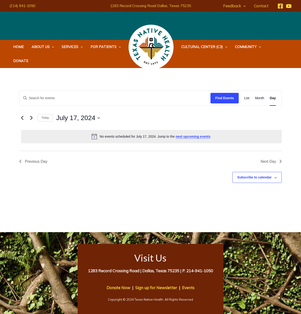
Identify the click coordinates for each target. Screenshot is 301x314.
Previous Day (33, 147)
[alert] (151, 122)
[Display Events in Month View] (259, 84)
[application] (244, 6)
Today (45, 103)
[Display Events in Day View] (273, 84)
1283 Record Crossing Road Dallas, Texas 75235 (150, 6)
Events (188, 273)
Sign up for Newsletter (156, 273)
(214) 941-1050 (22, 6)
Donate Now (118, 273)
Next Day (271, 147)
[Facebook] (280, 6)
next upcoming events (193, 122)
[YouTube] (289, 6)
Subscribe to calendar (254, 163)
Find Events (224, 84)
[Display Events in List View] (247, 84)
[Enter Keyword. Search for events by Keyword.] (115, 84)
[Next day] (31, 104)
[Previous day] (22, 104)
